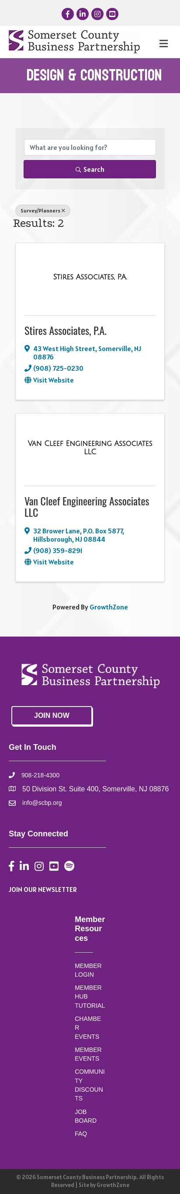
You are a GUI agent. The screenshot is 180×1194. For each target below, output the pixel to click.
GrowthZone (109, 606)
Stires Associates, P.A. (65, 330)
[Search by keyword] (90, 147)
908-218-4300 (40, 775)
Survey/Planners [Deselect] (43, 210)
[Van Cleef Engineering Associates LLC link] (90, 447)
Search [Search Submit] (90, 169)
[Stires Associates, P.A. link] (90, 277)
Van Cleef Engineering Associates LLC (86, 506)
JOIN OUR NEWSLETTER (43, 889)
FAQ (81, 1133)
